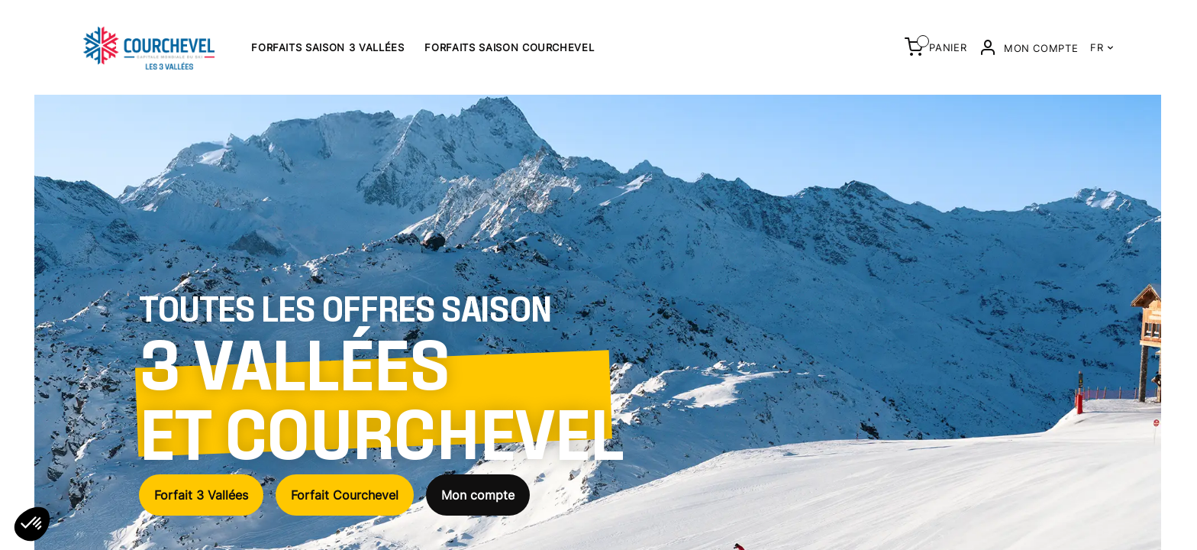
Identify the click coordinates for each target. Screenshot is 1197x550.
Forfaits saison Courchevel (509, 47)
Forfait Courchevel (344, 495)
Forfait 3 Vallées (201, 495)
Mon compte (478, 495)
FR (1102, 47)
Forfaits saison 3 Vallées (327, 47)
